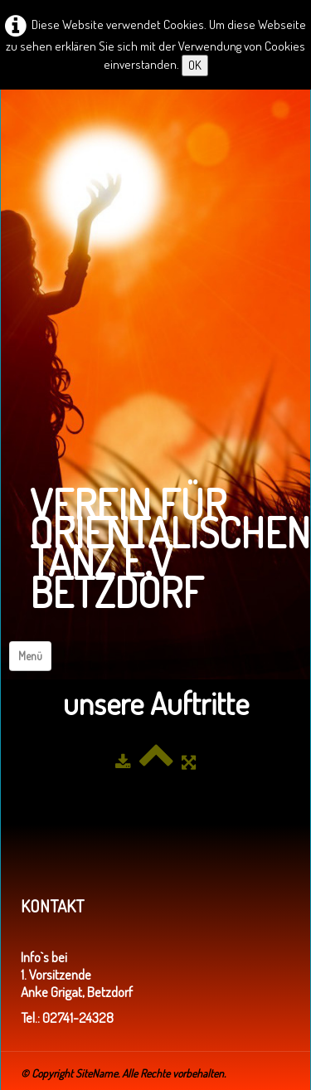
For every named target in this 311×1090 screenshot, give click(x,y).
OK (195, 65)
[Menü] (30, 656)
